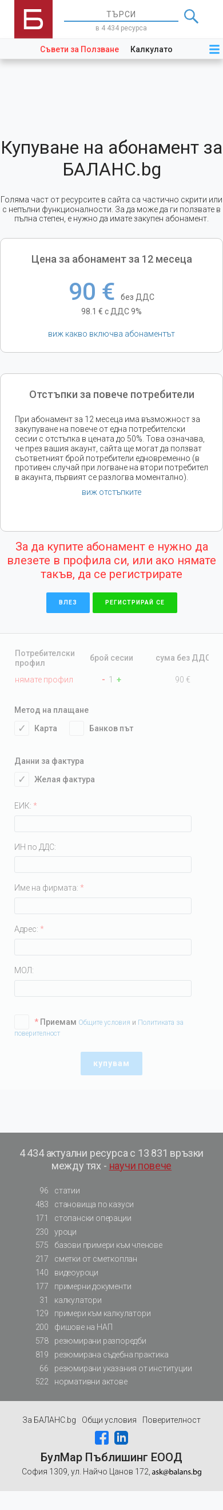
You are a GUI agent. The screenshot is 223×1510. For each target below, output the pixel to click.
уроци (53, 1232)
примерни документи (80, 1287)
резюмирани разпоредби (87, 1341)
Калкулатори (156, 49)
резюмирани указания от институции (110, 1369)
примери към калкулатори (89, 1313)
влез (68, 602)
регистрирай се (135, 602)
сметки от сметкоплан (83, 1259)
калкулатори (65, 1300)
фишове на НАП (70, 1327)
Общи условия (109, 1420)
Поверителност (171, 1420)
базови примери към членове (95, 1245)
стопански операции (80, 1218)
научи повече (140, 1166)
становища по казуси (81, 1204)
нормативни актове (78, 1382)
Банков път (107, 729)
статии (54, 1191)
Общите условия (105, 1023)
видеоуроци (63, 1273)
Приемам (51, 1022)
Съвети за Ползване (79, 49)
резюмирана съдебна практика (99, 1355)
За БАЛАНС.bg (49, 1420)
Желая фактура (60, 779)
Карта (41, 729)
